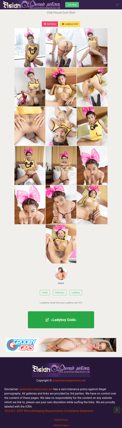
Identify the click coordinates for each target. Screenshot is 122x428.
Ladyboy (76, 292)
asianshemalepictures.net (69, 380)
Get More (50, 24)
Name (61, 275)
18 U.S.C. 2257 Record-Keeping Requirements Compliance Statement (48, 411)
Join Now (72, 4)
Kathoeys (59, 292)
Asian (45, 292)
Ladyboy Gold (70, 24)
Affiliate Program (61, 425)
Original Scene (61, 420)
